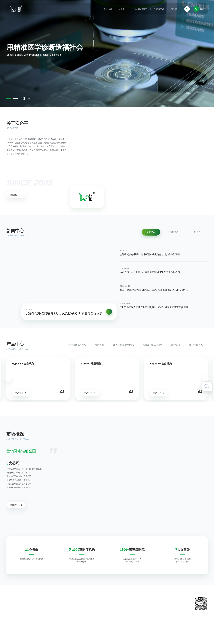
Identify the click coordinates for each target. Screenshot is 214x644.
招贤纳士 (175, 9)
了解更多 (196, 232)
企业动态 (151, 232)
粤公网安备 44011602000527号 (101, 636)
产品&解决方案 (140, 9)
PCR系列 (99, 345)
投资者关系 (159, 9)
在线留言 (146, 609)
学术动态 (173, 232)
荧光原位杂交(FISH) (123, 345)
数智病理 (175, 345)
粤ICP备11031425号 (77, 636)
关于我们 (108, 9)
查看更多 (16, 194)
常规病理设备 (196, 345)
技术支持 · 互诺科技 (198, 636)
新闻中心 (122, 9)
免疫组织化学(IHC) (152, 345)
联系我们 (146, 605)
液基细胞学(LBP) (77, 345)
